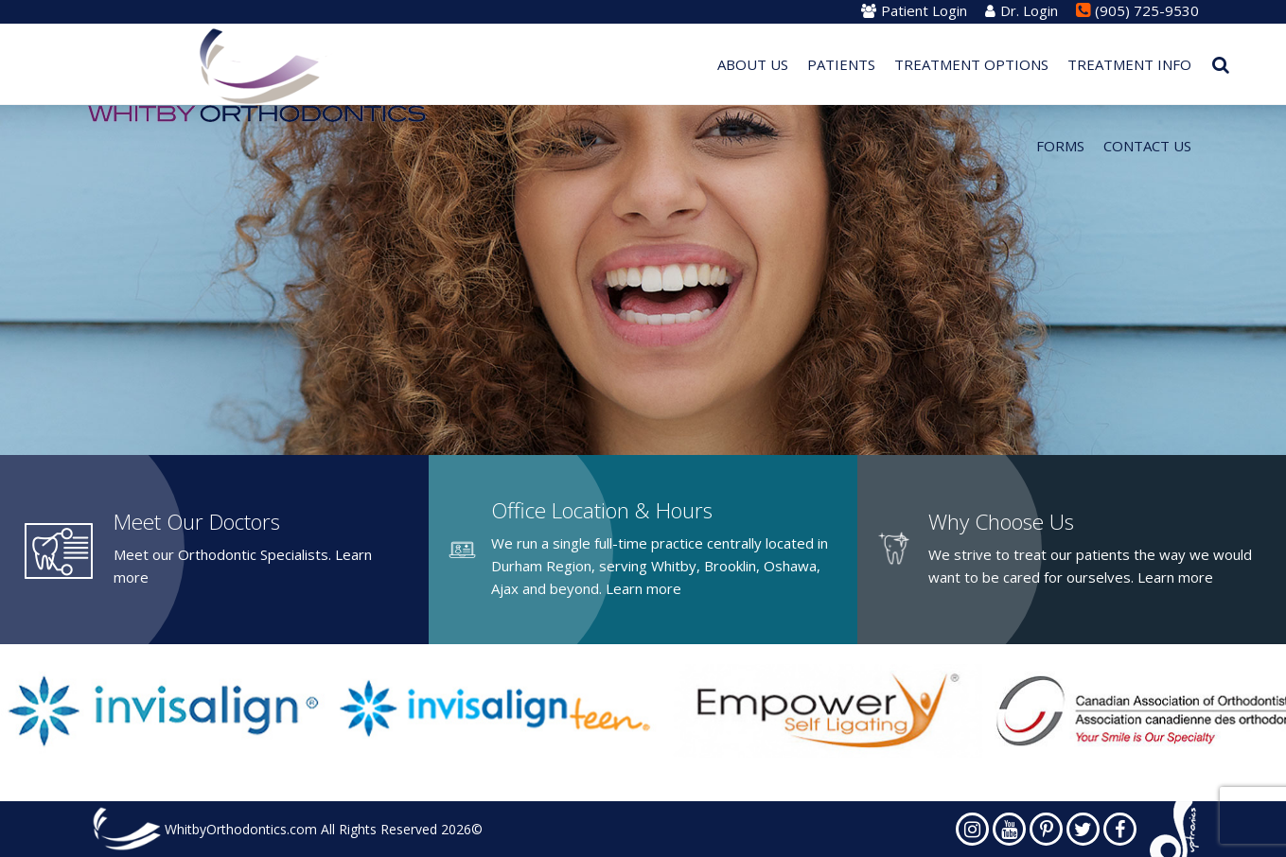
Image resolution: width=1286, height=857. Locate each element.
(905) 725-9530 (1137, 10)
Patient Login (914, 10)
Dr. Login (1021, 10)
